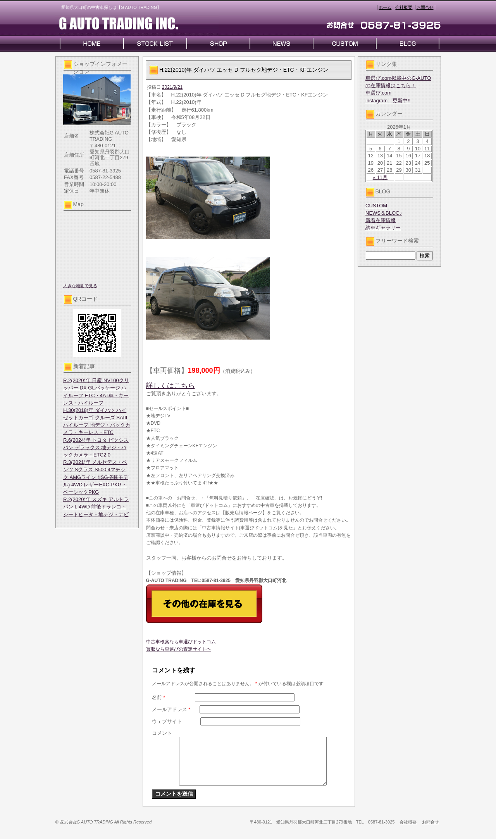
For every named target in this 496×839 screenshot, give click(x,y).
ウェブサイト (167, 721)
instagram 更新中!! (387, 100)
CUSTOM (376, 205)
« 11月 (380, 177)
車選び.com (378, 93)
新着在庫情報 (380, 220)
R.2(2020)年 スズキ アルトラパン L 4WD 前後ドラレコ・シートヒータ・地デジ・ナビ (96, 506)
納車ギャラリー (383, 228)
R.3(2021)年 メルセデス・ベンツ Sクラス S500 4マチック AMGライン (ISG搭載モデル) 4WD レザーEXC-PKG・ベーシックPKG (95, 477)
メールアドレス (171, 709)
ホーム (385, 7)
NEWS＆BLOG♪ (383, 213)
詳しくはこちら (170, 385)
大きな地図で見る (80, 285)
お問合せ (425, 7)
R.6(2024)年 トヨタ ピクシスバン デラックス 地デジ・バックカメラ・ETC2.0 (96, 447)
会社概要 (403, 7)
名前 (158, 697)
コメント (162, 733)
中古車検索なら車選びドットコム (181, 641)
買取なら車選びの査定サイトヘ (178, 649)
